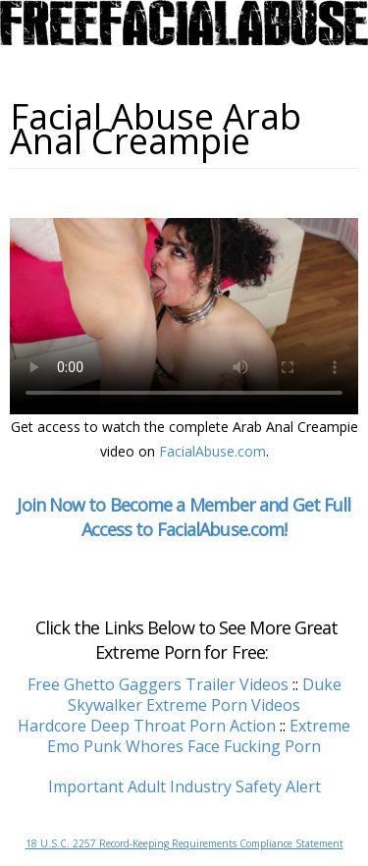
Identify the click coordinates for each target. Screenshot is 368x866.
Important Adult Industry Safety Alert (184, 786)
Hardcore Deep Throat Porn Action (147, 725)
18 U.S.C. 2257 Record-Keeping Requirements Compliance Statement (184, 843)
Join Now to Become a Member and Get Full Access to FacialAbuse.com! (183, 517)
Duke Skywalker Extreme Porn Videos (205, 695)
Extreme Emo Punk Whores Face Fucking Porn (198, 736)
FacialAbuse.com (212, 451)
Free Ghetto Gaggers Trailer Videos (158, 684)
